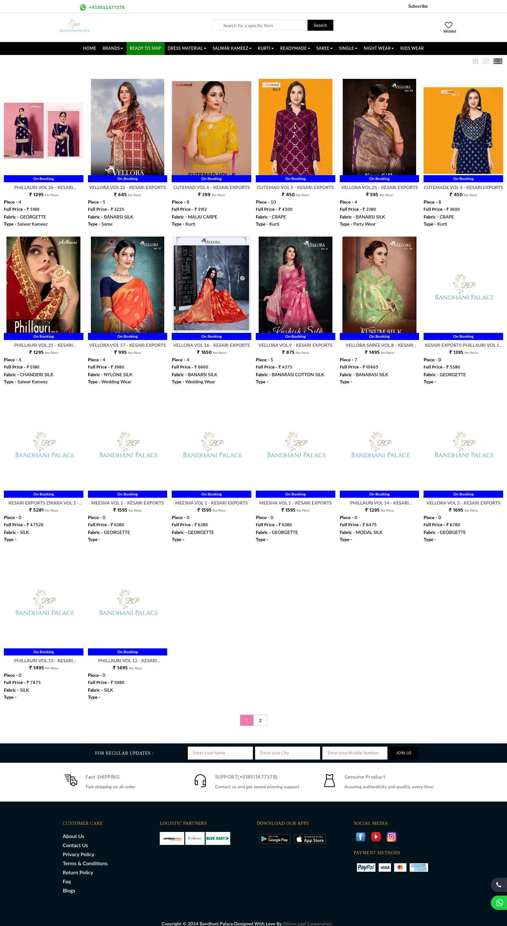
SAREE (325, 48)
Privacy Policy (78, 847)
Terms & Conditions (85, 856)
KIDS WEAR (412, 48)
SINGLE (348, 48)
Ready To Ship (145, 48)
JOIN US (404, 746)
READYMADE (295, 48)
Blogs (69, 883)
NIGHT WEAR (379, 48)
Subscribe (418, 6)
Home (89, 48)
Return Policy (78, 865)
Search (320, 25)
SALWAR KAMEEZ (232, 48)
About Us (73, 829)
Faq (67, 874)
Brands (113, 48)
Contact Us (75, 838)
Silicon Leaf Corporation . (308, 917)
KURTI (266, 48)
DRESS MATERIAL (187, 48)
